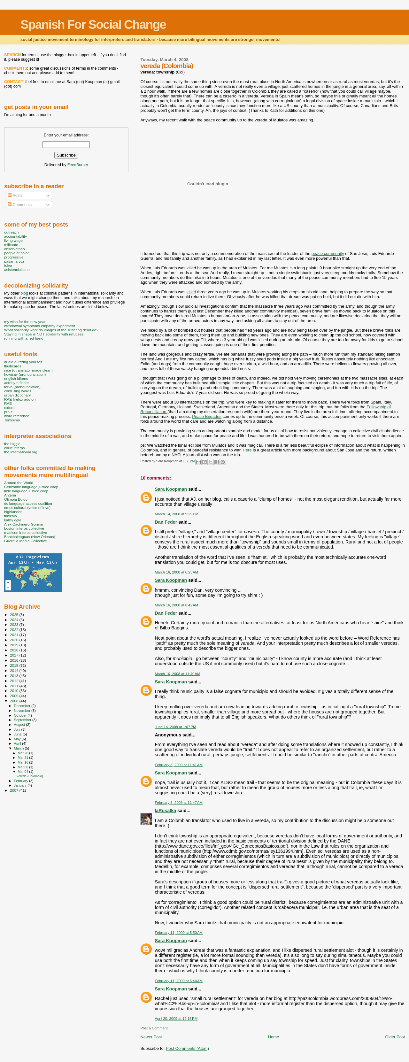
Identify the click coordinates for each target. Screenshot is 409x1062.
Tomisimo (12, 420)
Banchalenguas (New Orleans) (29, 537)
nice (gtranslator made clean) (28, 370)
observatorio (14, 249)
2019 (14, 645)
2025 (14, 614)
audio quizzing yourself (23, 362)
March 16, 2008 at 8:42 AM (176, 605)
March (19, 748)
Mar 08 (23, 767)
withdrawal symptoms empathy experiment (39, 326)
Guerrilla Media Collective (25, 541)
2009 (14, 696)
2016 (14, 660)
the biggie (12, 444)
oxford (9, 407)
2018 (14, 650)
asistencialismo (16, 269)
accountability (15, 236)
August (20, 725)
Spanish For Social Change (93, 24)
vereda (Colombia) (30, 776)
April (18, 743)
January (21, 785)
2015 (14, 665)
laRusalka (165, 810)
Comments (20, 205)
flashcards (12, 366)
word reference (16, 416)
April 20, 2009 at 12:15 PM (176, 1018)
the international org (20, 452)
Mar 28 (23, 753)
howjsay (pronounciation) (25, 374)
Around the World (18, 483)
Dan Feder (166, 522)
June (18, 734)
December (22, 706)
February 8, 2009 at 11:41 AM (179, 765)
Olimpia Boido (15, 499)
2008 (14, 701)
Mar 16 (23, 762)
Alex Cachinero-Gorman (24, 524)
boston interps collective (24, 528)
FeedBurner (77, 165)
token (8, 265)
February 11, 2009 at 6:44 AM (179, 981)
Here (247, 450)
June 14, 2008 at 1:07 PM (175, 727)
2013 (14, 675)
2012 (14, 681)
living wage (13, 240)
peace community (328, 253)
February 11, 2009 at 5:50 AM (179, 933)
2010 (14, 691)
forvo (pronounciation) (22, 387)
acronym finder (16, 383)
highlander (13, 512)
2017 (14, 655)
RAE (8, 403)
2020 (14, 640)
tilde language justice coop (26, 491)
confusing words (17, 391)
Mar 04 (23, 771)
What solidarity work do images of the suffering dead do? (51, 330)
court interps (14, 448)
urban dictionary (17, 395)
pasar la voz (14, 261)
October (21, 715)
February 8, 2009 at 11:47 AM (179, 802)
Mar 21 (23, 757)
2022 (14, 629)
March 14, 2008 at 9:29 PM (176, 514)
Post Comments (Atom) (187, 1048)
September (23, 720)
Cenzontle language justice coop (31, 487)
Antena (10, 495)
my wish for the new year (25, 321)
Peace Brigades (206, 416)
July (17, 729)
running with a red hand (23, 338)
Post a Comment (153, 1028)
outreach (11, 232)
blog (24, 293)
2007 (14, 790)
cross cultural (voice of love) (27, 507)
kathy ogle (12, 520)
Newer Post (151, 1037)
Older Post (395, 1037)
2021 (14, 635)
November (22, 710)
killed (191, 291)
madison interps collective (25, 532)
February (21, 781)
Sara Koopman (171, 489)
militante (11, 244)
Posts (15, 195)
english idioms (16, 378)
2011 (14, 686)
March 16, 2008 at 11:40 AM (177, 674)
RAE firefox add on (19, 399)
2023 (14, 624)
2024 (14, 620)
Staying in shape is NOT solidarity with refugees (44, 334)
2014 (14, 670)
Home (273, 1037)
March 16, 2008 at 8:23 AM (176, 572)
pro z (8, 412)
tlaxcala (10, 516)
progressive (14, 257)
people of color (16, 253)
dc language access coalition (28, 503)
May (18, 739)
